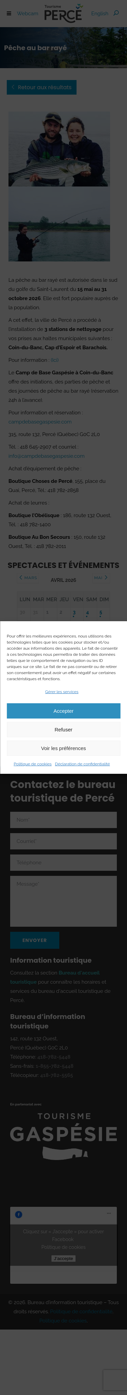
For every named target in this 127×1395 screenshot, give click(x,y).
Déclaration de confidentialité (82, 764)
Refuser (63, 729)
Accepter (63, 711)
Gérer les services (61, 691)
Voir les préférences (63, 748)
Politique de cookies (32, 764)
